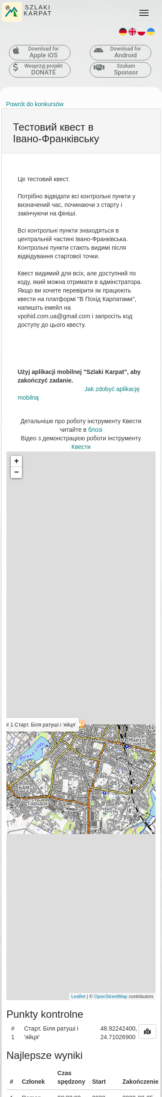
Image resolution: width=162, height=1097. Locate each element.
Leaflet (78, 996)
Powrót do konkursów (35, 104)
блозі (95, 429)
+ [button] (16, 461)
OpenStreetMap (111, 996)
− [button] (16, 472)
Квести (80, 446)
